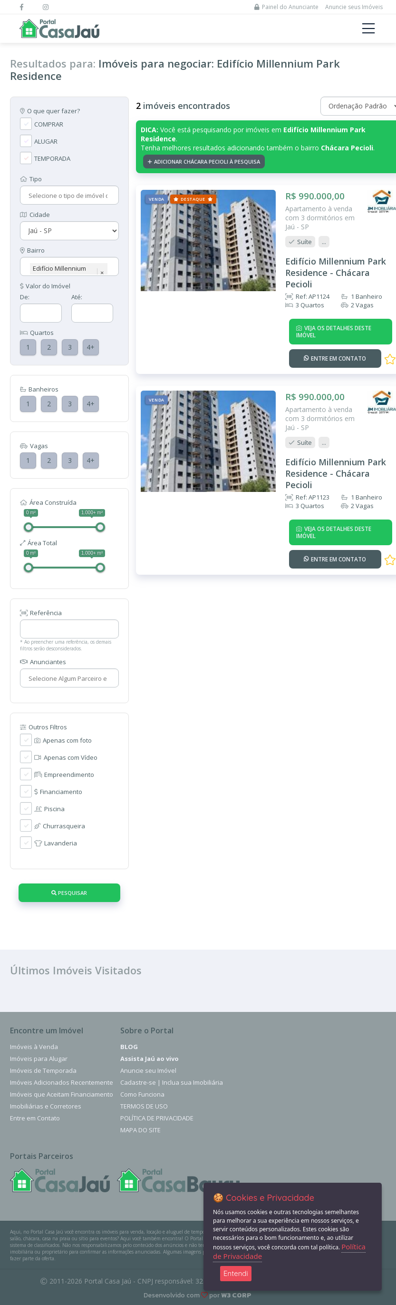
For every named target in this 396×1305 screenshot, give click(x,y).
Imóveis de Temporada (43, 1070)
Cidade (35, 214)
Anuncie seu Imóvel (148, 1070)
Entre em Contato (35, 1118)
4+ (91, 347)
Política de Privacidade (156, 1118)
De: (24, 297)
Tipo (31, 179)
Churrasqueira (59, 826)
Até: (76, 297)
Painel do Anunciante (286, 7)
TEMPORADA (52, 158)
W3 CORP (236, 1295)
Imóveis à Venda (34, 1046)
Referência (41, 612)
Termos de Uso (144, 1106)
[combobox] (68, 195)
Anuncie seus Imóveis (354, 7)
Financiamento (58, 791)
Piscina (49, 809)
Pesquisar (69, 892)
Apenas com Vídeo (65, 757)
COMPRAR (48, 124)
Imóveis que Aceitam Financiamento (61, 1094)
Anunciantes (43, 661)
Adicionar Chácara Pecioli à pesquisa (204, 161)
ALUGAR (46, 141)
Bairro (32, 250)
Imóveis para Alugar (39, 1058)
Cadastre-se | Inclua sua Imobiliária (171, 1082)
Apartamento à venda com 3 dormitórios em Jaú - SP (319, 217)
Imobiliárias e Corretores (45, 1106)
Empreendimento (64, 774)
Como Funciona (142, 1094)
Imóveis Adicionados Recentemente (61, 1082)
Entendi (235, 1273)
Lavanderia (55, 843)
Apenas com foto (63, 740)
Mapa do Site (140, 1130)
